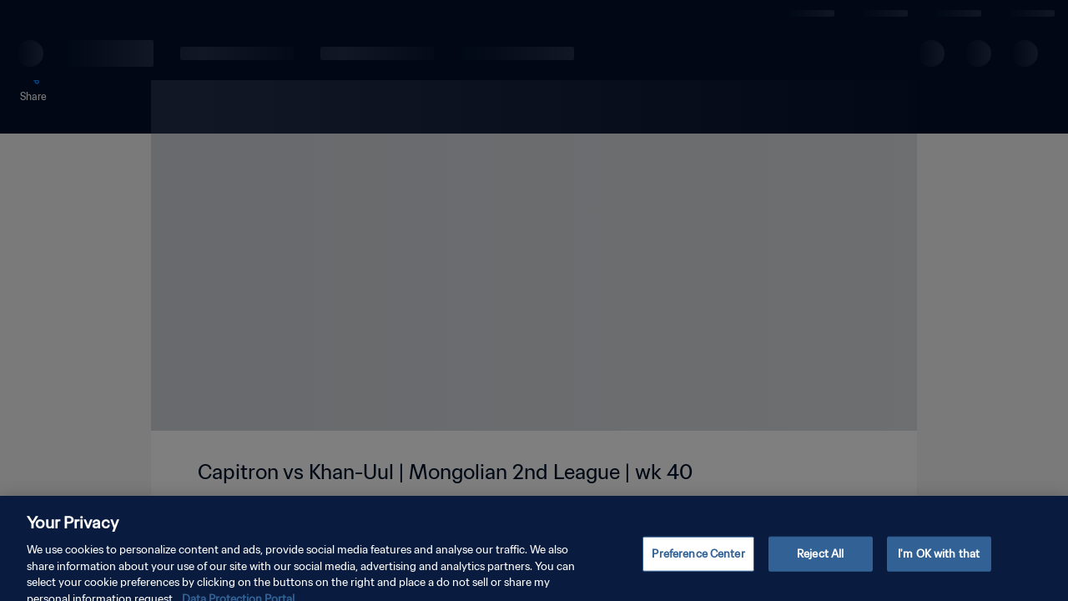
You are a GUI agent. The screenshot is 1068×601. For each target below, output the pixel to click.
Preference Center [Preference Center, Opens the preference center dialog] (698, 561)
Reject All (820, 561)
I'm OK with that (939, 561)
